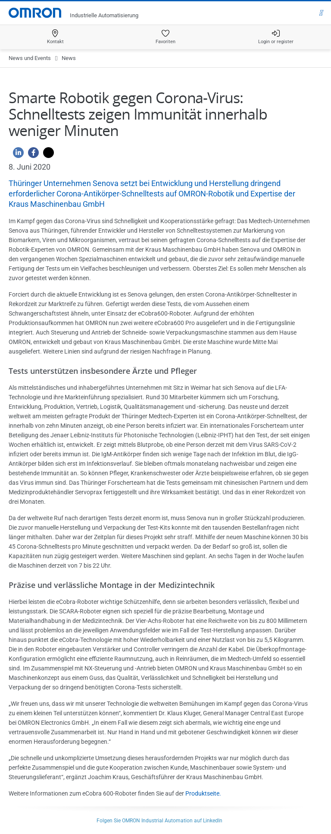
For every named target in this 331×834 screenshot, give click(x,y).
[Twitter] (46, 154)
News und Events (30, 58)
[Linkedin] (16, 154)
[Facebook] (31, 154)
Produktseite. (203, 793)
